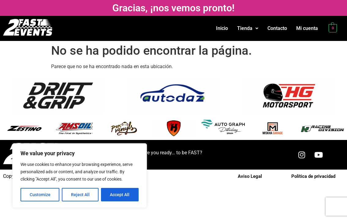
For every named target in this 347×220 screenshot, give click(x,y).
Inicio (222, 28)
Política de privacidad (313, 176)
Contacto (277, 28)
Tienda (247, 28)
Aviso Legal (250, 176)
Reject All (80, 194)
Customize (40, 194)
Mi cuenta (307, 28)
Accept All (120, 194)
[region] (79, 176)
